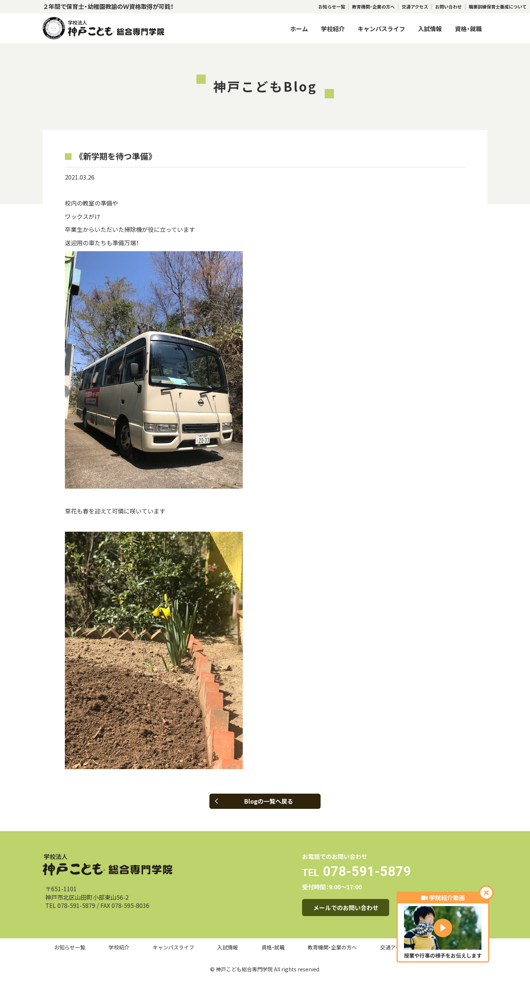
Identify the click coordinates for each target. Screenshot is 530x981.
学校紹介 (333, 29)
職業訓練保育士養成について (498, 7)
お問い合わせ (448, 7)
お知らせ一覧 (331, 7)
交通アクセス (415, 7)
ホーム (299, 29)
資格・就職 (468, 29)
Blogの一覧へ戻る (254, 801)
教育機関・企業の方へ (373, 7)
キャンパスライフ (381, 29)
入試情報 (430, 29)
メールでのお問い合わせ (345, 907)
